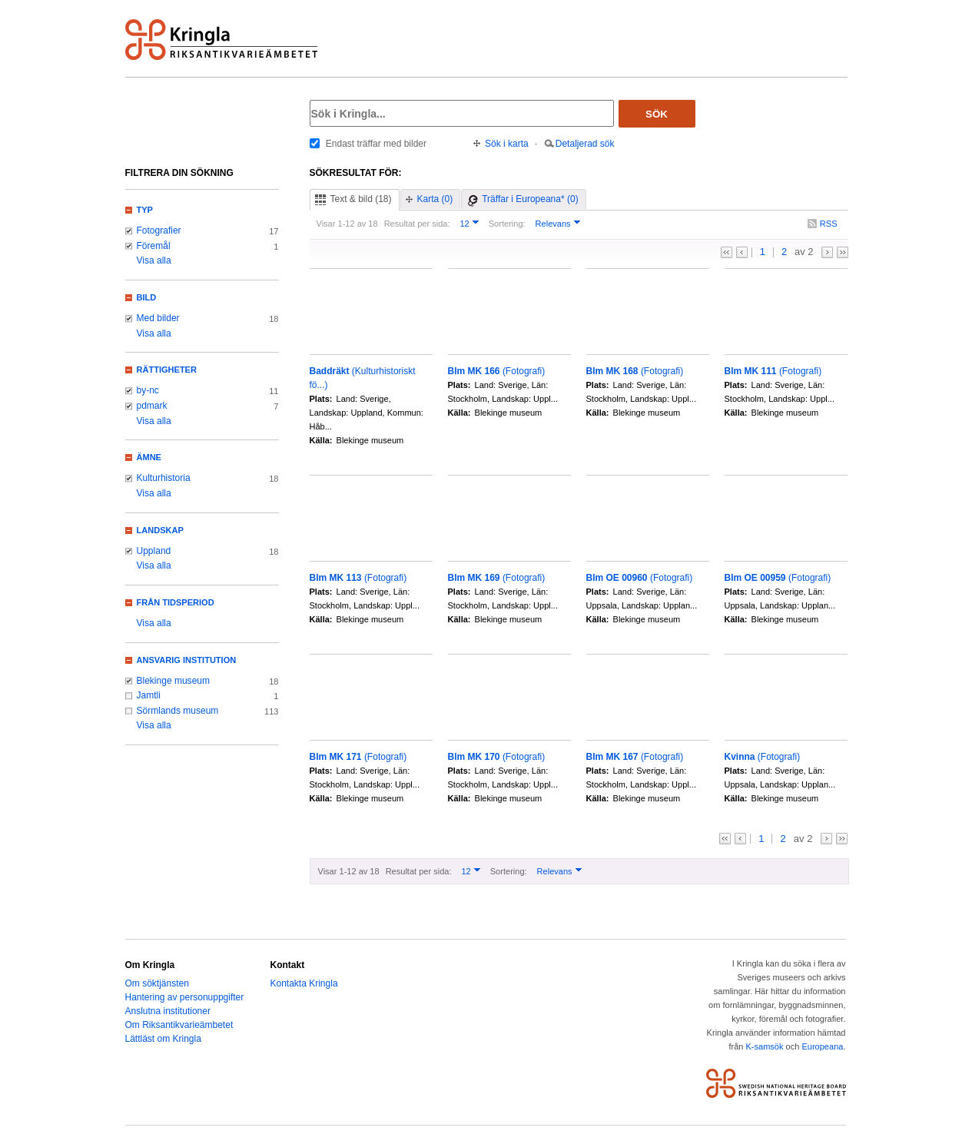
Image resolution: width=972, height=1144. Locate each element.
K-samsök (764, 1046)
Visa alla (154, 260)
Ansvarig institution (187, 660)
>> (842, 252)
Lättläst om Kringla (163, 1038)
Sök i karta (507, 143)
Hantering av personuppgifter (184, 997)
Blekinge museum (174, 680)
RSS (829, 223)
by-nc (148, 390)
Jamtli (149, 695)
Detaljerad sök (585, 143)
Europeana (822, 1046)
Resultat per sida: (417, 223)
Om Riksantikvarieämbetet (179, 1025)
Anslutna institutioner (168, 1011)
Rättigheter (167, 369)
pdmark (152, 405)
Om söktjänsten (157, 983)
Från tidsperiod (175, 602)
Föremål (154, 245)
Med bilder (158, 318)
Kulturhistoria (164, 478)
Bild (147, 297)
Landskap (160, 530)
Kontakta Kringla (304, 983)
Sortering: (507, 223)
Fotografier (159, 230)
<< (726, 252)
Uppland (154, 550)
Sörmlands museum (178, 710)
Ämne (149, 457)
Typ (145, 209)
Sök (656, 114)
